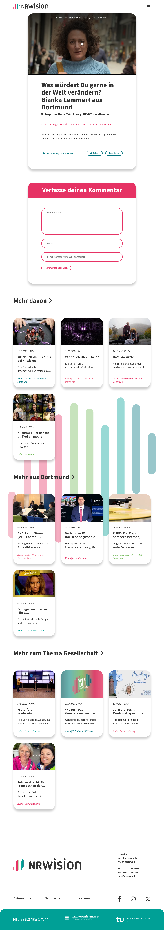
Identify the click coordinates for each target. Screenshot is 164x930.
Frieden (45, 153)
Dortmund (76, 124)
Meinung (55, 153)
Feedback (114, 153)
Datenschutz (22, 898)
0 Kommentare (103, 124)
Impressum (82, 898)
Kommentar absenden (56, 268)
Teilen (94, 153)
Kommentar (67, 153)
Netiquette (52, 898)
